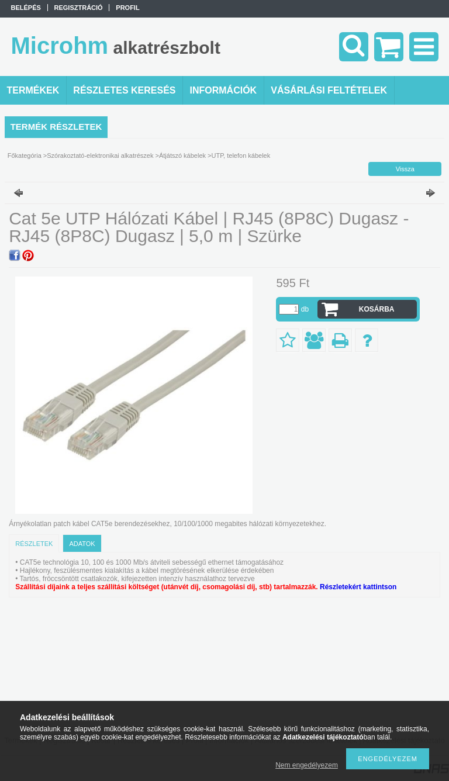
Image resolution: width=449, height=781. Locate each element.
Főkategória (25, 155)
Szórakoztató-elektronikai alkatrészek (100, 155)
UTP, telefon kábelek (241, 155)
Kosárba (377, 309)
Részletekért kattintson (358, 587)
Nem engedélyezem (306, 765)
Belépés (26, 7)
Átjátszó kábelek (182, 155)
